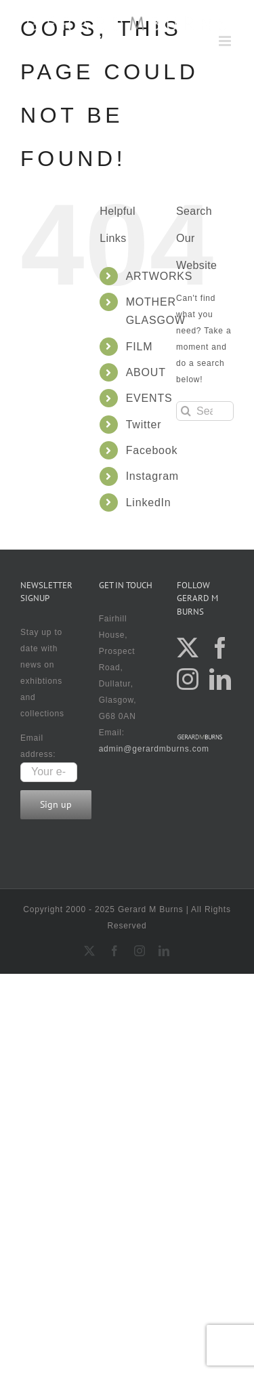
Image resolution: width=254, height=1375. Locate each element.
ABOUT (146, 372)
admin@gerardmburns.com (154, 749)
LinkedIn (148, 502)
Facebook (152, 450)
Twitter (144, 424)
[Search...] (205, 411)
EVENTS (149, 398)
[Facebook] (220, 648)
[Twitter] (188, 648)
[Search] (186, 411)
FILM (139, 346)
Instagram (152, 476)
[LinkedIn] (220, 679)
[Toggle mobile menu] (226, 41)
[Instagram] (188, 679)
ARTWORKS (159, 276)
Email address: (48, 755)
